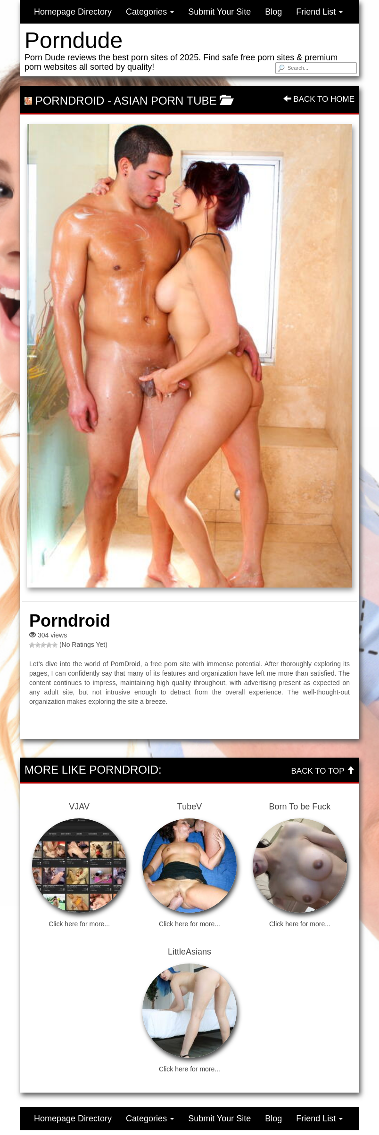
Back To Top (322, 771)
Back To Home (318, 99)
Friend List (319, 11)
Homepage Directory (73, 11)
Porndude (74, 40)
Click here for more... (79, 924)
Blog (273, 11)
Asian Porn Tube (165, 100)
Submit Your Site (219, 11)
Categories (150, 11)
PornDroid (125, 664)
